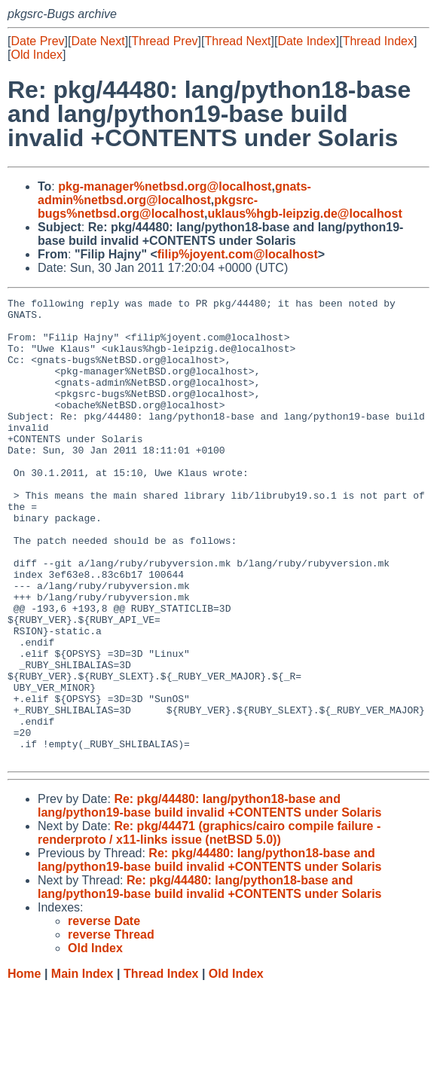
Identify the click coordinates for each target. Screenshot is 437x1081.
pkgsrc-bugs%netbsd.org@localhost (148, 207)
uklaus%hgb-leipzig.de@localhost (304, 213)
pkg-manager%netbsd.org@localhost (164, 186)
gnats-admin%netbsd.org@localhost (174, 193)
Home (24, 1066)
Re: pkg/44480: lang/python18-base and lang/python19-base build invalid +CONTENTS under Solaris (210, 898)
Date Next (97, 41)
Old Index (36, 54)
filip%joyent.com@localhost (237, 254)
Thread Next (237, 41)
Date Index (306, 41)
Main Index (82, 1066)
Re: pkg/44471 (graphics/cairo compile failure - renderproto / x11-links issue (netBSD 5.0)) (209, 925)
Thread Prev (165, 41)
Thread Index (378, 41)
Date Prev (37, 41)
